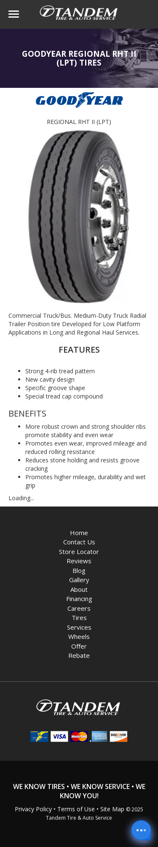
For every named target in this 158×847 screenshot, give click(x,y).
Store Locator (79, 551)
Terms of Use (76, 809)
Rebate (79, 655)
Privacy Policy (33, 809)
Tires (79, 617)
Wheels (79, 636)
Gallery (79, 579)
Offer (79, 646)
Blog (79, 570)
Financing (79, 598)
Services (79, 627)
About (79, 589)
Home (79, 532)
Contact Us (79, 542)
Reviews (79, 561)
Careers (79, 608)
